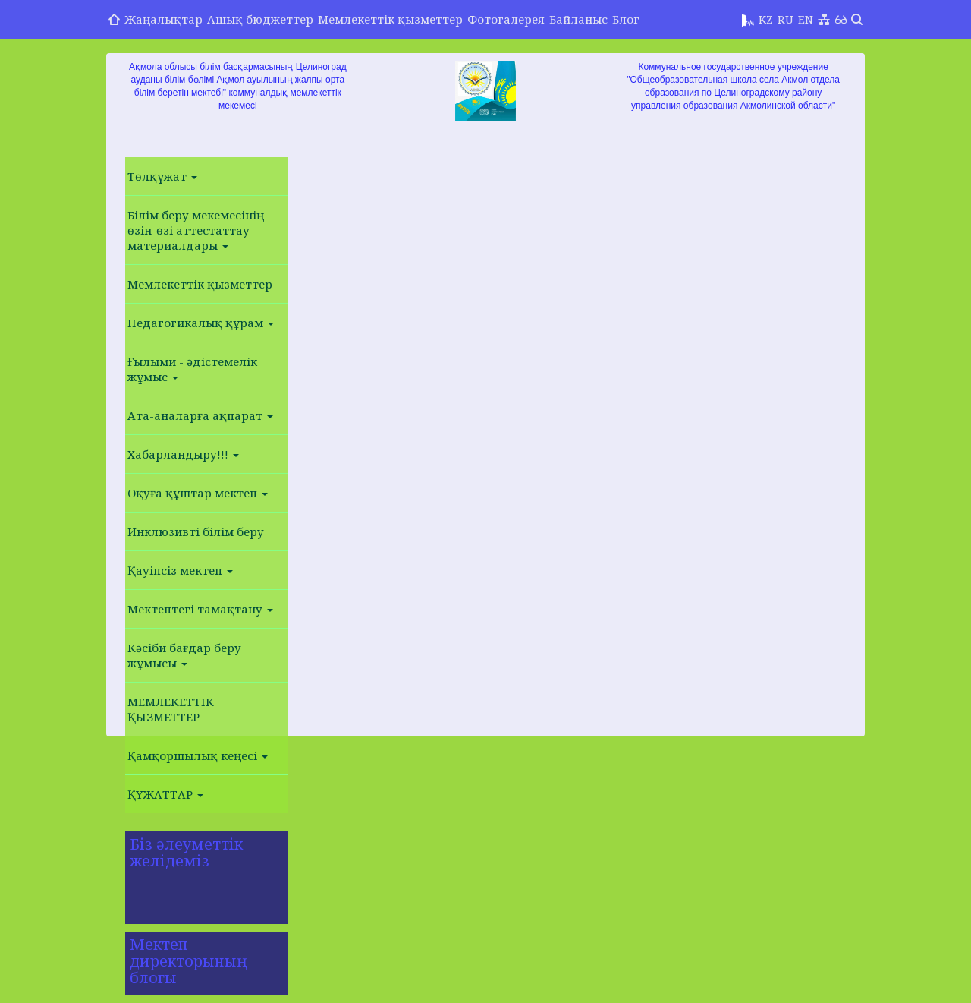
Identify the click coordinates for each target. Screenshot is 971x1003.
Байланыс (578, 19)
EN (805, 19)
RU (785, 19)
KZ (766, 19)
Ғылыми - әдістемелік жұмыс (192, 369)
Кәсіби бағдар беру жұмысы (184, 655)
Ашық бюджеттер (260, 19)
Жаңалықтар (163, 19)
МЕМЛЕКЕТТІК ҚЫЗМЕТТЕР (170, 709)
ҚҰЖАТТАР (165, 794)
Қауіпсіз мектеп (180, 570)
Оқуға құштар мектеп (197, 492)
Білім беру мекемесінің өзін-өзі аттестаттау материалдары (195, 230)
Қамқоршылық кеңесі (197, 755)
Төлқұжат (162, 176)
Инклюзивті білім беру (195, 531)
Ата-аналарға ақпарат (200, 415)
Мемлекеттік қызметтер (390, 19)
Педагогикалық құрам (200, 322)
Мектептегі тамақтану (200, 609)
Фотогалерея (506, 19)
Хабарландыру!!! (183, 454)
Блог (625, 19)
